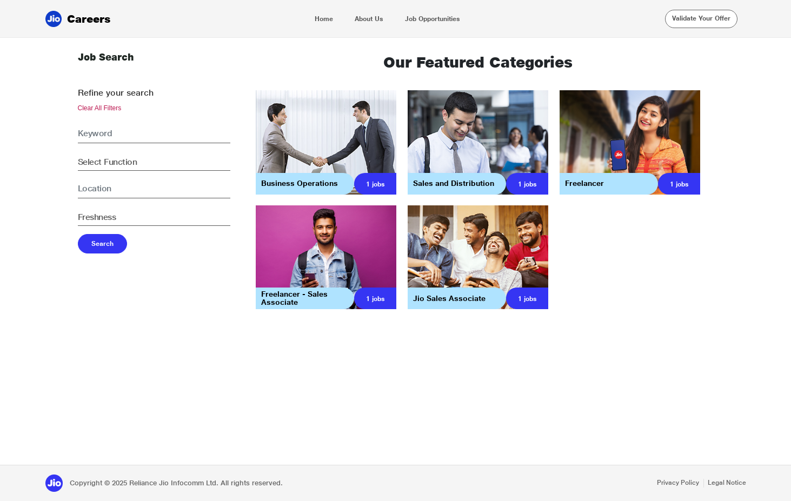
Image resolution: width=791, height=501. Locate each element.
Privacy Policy (678, 482)
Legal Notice (727, 482)
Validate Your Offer (701, 18)
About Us (369, 19)
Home (324, 19)
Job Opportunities (432, 19)
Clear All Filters (100, 108)
